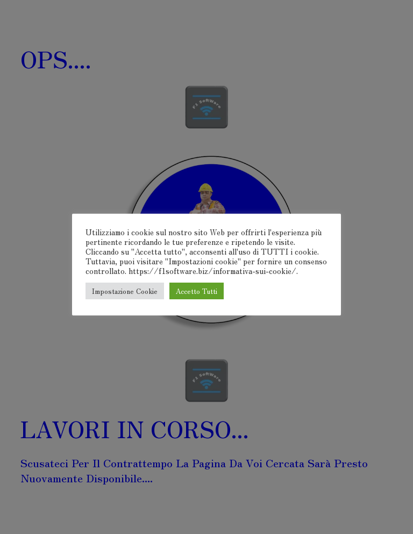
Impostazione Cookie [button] (125, 291)
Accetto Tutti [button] (196, 291)
